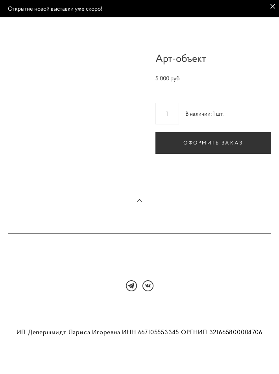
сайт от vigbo (139, 355)
